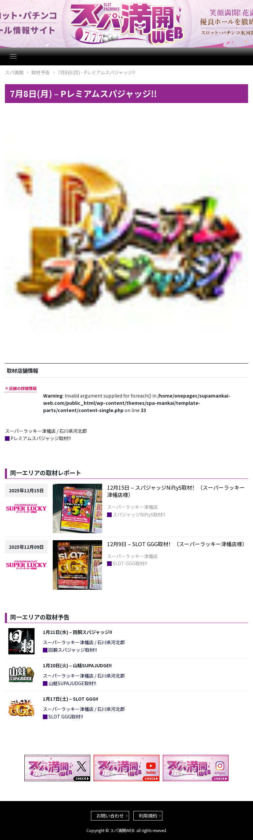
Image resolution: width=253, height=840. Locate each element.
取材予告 (40, 72)
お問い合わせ (110, 815)
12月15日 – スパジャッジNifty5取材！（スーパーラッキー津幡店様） (176, 491)
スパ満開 (14, 72)
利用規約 (148, 815)
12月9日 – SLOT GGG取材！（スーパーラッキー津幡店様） (177, 544)
